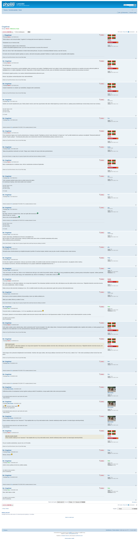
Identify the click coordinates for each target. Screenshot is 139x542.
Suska (17, 28)
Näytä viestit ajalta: (56, 502)
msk (8, 101)
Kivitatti (9, 280)
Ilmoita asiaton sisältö (69, 538)
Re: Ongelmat (7, 61)
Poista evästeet (115, 530)
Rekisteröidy (125, 12)
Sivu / (125, 31)
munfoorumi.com (79, 535)
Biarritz (7, 28)
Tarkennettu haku (132, 6)
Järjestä (70, 502)
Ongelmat (5, 27)
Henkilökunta (109, 530)
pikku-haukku (10, 388)
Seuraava (134, 502)
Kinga (9, 259)
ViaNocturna (13, 28)
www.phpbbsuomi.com (73, 533)
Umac (9, 308)
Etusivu (6, 10)
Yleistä (20, 10)
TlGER (9, 270)
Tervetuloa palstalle (13, 10)
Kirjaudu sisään (133, 12)
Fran (8, 120)
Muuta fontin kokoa (135, 9)
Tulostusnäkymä (132, 9)
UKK (119, 12)
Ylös (135, 58)
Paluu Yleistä (6, 508)
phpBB (70, 532)
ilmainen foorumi (65, 535)
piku (8, 248)
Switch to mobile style (69, 517)
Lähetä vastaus (8, 32)
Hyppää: (115, 508)
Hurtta (9, 148)
